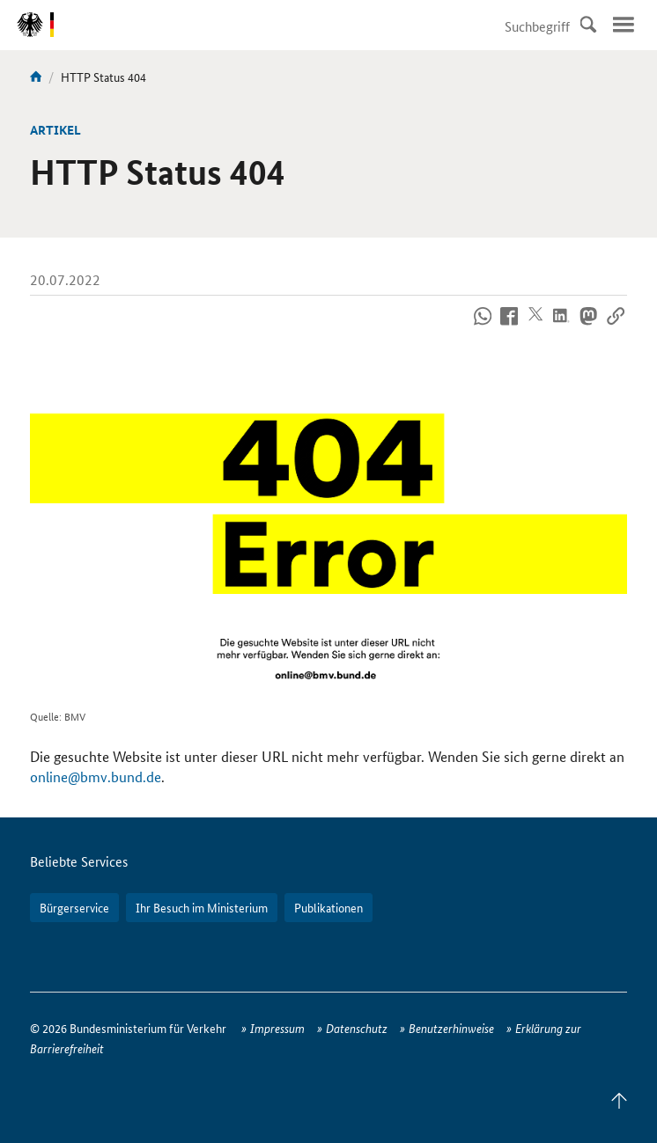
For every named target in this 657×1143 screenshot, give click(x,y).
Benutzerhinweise (451, 1028)
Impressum (277, 1028)
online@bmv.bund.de (95, 776)
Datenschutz (357, 1028)
